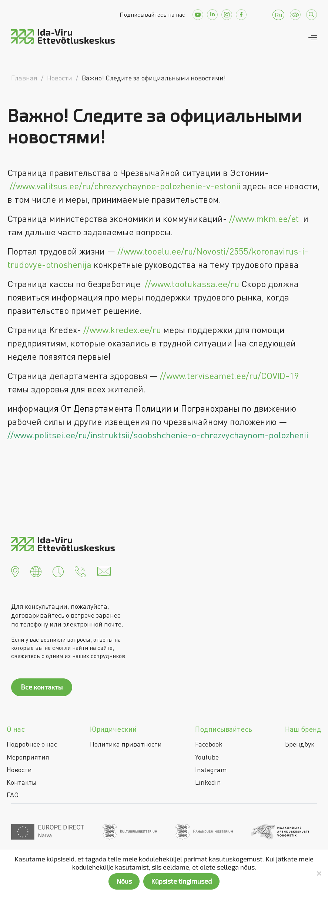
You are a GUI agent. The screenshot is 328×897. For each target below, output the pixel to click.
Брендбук (299, 744)
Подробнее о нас (32, 744)
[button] (15, 571)
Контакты (22, 782)
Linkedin (208, 782)
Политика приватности (126, 744)
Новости (19, 769)
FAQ (13, 795)
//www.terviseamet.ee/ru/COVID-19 (229, 375)
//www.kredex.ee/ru (122, 329)
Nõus (124, 881)
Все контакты (42, 687)
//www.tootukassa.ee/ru (192, 283)
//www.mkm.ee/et (264, 218)
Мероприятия (28, 757)
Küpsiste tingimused (181, 881)
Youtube (207, 757)
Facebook (208, 744)
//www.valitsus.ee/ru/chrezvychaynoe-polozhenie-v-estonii (125, 185)
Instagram (211, 769)
